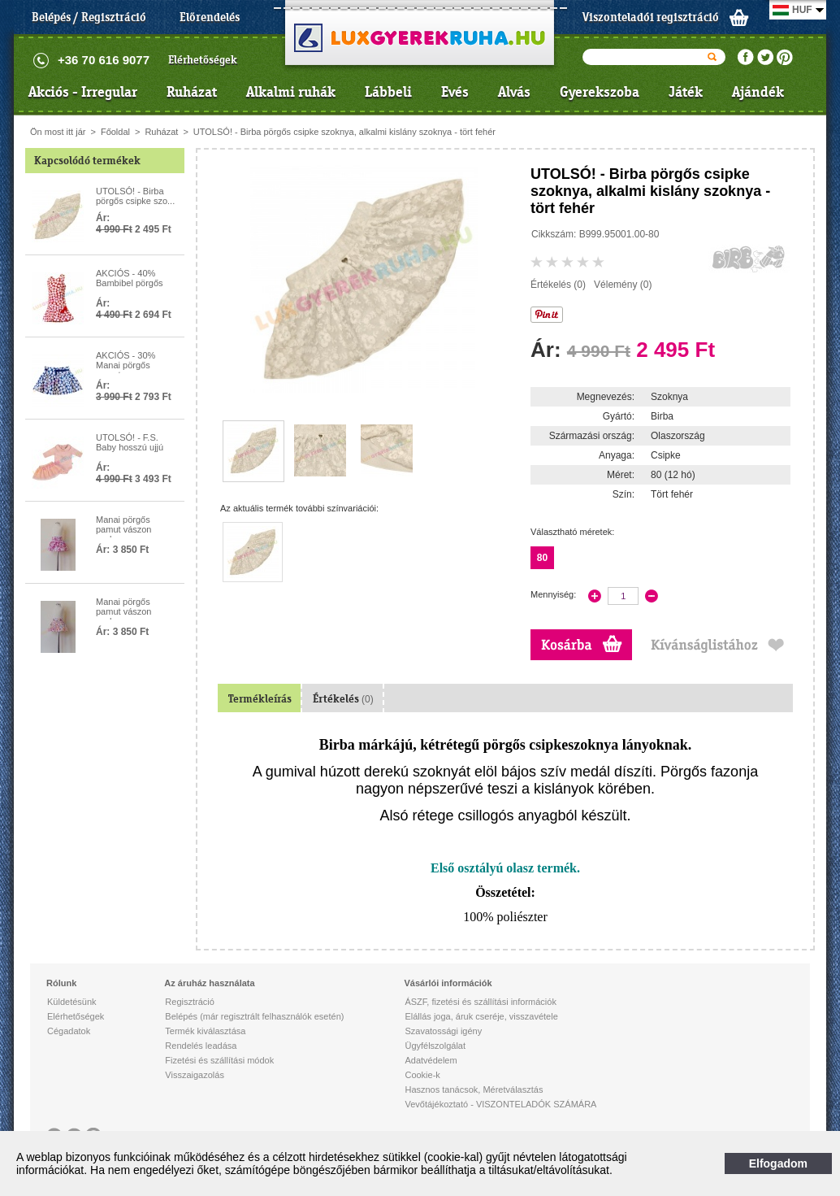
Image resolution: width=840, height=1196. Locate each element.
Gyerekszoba (599, 92)
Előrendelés (210, 17)
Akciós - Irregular (82, 92)
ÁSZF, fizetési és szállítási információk (480, 1002)
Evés (455, 92)
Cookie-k (422, 1075)
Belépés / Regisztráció (89, 17)
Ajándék (758, 92)
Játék (686, 92)
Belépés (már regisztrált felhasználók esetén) (254, 1016)
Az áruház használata (209, 983)
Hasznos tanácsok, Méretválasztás (474, 1089)
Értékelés (343, 699)
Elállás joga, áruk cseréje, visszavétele (481, 1016)
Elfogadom (778, 1163)
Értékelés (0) (558, 284)
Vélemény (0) (623, 284)
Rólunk (61, 983)
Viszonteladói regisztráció (650, 17)
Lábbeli (388, 92)
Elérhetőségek (202, 60)
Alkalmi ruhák (291, 92)
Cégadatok (68, 1031)
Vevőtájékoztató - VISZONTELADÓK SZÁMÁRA (500, 1104)
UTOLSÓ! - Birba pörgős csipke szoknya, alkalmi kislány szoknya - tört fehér (344, 132)
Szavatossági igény (443, 1031)
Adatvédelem (431, 1060)
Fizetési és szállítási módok (219, 1060)
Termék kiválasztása (205, 1031)
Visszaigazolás (194, 1075)
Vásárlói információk (447, 983)
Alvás (514, 92)
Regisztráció (189, 1002)
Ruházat (192, 92)
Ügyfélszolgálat (435, 1045)
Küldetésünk (72, 1002)
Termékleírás (260, 699)
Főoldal (115, 132)
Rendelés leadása (200, 1045)
